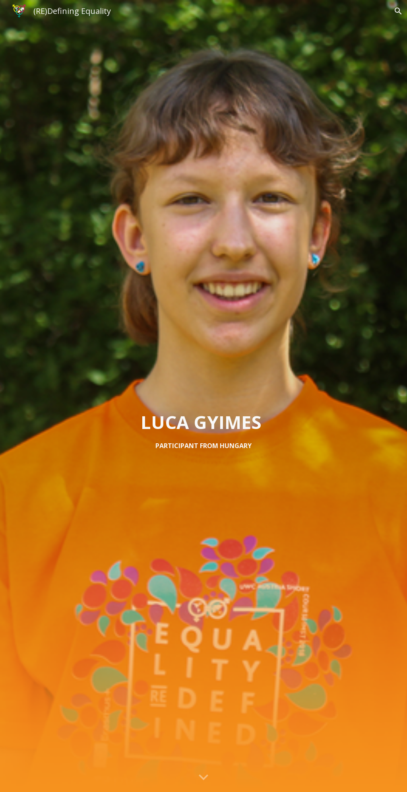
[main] (203, 430)
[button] (203, 777)
